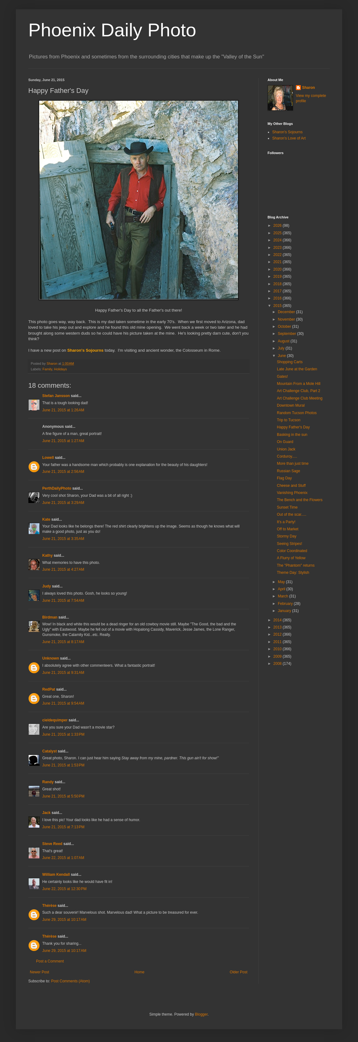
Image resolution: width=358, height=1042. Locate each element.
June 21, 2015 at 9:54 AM (63, 703)
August (284, 341)
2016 (278, 298)
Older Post (238, 972)
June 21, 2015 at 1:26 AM (63, 410)
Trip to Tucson (289, 420)
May (282, 582)
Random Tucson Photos (297, 413)
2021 (278, 262)
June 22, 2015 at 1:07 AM (63, 858)
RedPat (48, 689)
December (287, 312)
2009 (278, 656)
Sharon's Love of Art (289, 138)
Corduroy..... (287, 456)
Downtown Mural (291, 405)
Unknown (50, 658)
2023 (278, 247)
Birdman (49, 617)
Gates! (282, 376)
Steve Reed (52, 844)
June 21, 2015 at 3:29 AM (63, 502)
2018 (278, 284)
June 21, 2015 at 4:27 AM (63, 569)
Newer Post (39, 972)
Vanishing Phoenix (292, 493)
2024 (278, 240)
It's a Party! (286, 522)
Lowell (48, 457)
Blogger (201, 1014)
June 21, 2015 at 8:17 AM (63, 642)
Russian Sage (288, 471)
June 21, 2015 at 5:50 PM (63, 796)
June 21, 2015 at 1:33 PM (63, 734)
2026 (278, 225)
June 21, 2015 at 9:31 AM (63, 672)
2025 (278, 233)
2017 (278, 291)
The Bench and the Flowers (300, 500)
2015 (278, 306)
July (282, 348)
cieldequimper (54, 720)
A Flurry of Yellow (291, 558)
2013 (278, 627)
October (285, 326)
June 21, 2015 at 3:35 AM (63, 539)
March (283, 596)
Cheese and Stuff (291, 485)
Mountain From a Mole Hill (298, 384)
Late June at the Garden (297, 369)
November (287, 319)
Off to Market (287, 529)
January (285, 611)
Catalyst (49, 751)
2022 (278, 255)
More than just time (293, 463)
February (286, 603)
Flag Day (284, 478)
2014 (278, 620)
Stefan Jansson (56, 396)
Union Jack (286, 449)
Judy (46, 586)
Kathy (47, 555)
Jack (46, 813)
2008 (278, 663)
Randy (48, 782)
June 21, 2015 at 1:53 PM (63, 765)
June (282, 356)
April (282, 589)
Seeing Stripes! (289, 544)
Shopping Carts (290, 362)
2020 (278, 269)
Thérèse (49, 905)
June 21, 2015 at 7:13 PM (63, 827)
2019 (278, 276)
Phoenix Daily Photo (112, 30)
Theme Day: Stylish (293, 572)
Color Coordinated (292, 551)
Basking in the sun (292, 434)
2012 (278, 634)
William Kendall (56, 874)
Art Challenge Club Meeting (300, 398)
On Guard (285, 442)
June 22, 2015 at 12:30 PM (64, 889)
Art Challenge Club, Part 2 (298, 391)
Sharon (308, 87)
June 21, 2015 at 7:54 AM (63, 600)
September (287, 333)
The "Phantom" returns (295, 565)
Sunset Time (287, 507)
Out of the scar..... (291, 514)
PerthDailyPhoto (56, 488)
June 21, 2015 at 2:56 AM (63, 471)
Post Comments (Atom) (70, 981)
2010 (278, 649)
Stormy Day (286, 536)
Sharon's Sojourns (287, 132)
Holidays (60, 369)
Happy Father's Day (293, 427)
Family (47, 369)
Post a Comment (50, 961)
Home (140, 972)
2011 (278, 642)
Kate (46, 519)
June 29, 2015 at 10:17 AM (64, 919)
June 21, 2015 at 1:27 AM (63, 441)
